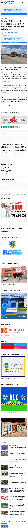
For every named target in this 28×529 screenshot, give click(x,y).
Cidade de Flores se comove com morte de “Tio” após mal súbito (18, 446)
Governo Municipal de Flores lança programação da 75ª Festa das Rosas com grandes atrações (7, 147)
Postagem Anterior (6, 194)
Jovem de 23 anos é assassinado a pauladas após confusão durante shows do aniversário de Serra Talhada (6, 168)
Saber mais (4, 523)
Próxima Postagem (21, 194)
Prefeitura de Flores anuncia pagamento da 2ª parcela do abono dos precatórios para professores (16, 474)
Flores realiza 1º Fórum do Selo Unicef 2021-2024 (17, 460)
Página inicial (4, 18)
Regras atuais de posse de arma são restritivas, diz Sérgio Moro (17, 466)
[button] (2, 2)
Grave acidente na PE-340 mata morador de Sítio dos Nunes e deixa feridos (17, 453)
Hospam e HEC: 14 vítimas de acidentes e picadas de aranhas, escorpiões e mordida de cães (17, 490)
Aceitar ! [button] (5, 526)
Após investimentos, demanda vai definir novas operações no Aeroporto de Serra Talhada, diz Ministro (17, 514)
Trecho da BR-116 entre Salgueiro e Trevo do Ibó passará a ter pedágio (18, 505)
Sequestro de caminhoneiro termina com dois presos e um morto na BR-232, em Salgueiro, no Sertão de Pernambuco (21, 148)
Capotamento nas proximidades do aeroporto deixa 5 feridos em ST (17, 482)
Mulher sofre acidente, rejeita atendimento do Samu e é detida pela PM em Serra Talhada (18, 498)
